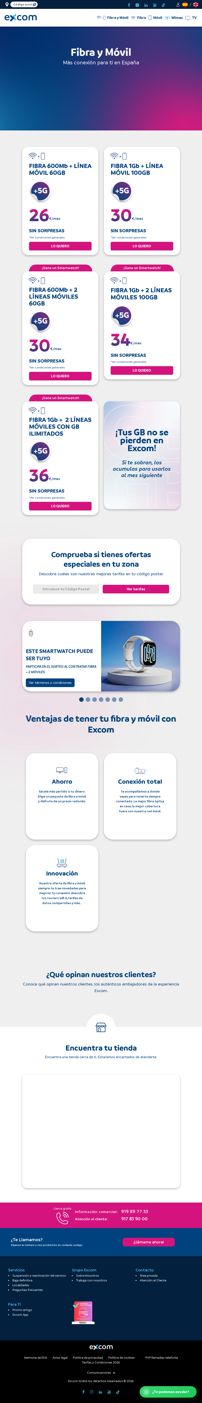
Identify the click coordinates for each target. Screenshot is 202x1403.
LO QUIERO (60, 246)
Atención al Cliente (153, 1280)
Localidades (20, 1285)
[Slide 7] (121, 699)
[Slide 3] (94, 699)
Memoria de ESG (35, 1358)
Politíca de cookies (121, 1358)
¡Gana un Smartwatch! (60, 268)
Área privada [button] (149, 1276)
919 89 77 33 (111, 1211)
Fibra (141, 17)
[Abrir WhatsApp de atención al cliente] (168, 1392)
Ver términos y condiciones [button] (50, 682)
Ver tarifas (136, 589)
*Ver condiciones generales (47, 237)
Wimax (177, 17)
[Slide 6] (114, 699)
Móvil (157, 17)
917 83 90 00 (111, 1219)
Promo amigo (22, 1310)
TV (194, 17)
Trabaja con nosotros (91, 1280)
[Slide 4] (101, 699)
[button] (178, 4)
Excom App (20, 1315)
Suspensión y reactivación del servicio (39, 1276)
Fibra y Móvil (117, 17)
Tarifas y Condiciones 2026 (101, 1362)
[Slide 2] (88, 699)
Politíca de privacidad (88, 1358)
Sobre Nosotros (87, 1276)
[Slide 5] (107, 699)
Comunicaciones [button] (101, 1373)
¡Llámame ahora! (149, 1242)
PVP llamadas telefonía (162, 1358)
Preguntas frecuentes (27, 1290)
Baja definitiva (22, 1280)
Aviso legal (60, 1358)
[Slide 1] (81, 699)
